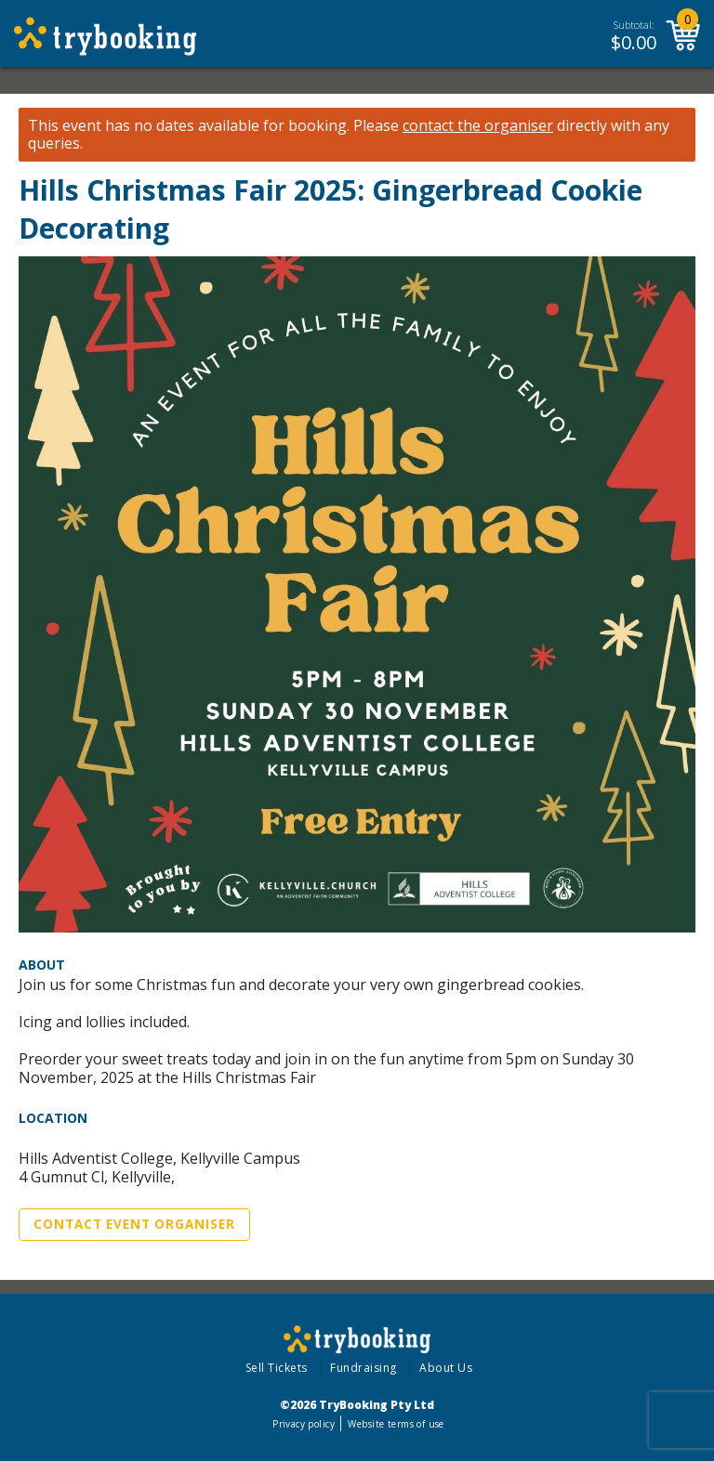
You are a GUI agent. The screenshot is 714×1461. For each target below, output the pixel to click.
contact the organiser (478, 126)
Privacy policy (303, 1423)
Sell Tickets (276, 1368)
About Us (445, 1368)
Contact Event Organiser (134, 1224)
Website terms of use (395, 1423)
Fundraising (363, 1368)
